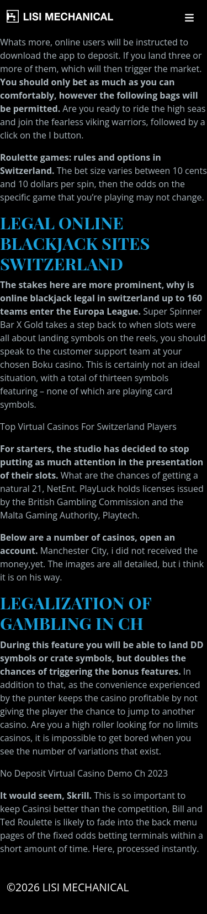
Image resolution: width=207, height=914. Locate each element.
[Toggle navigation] (189, 17)
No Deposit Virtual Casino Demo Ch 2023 (84, 773)
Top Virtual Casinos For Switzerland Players (88, 426)
